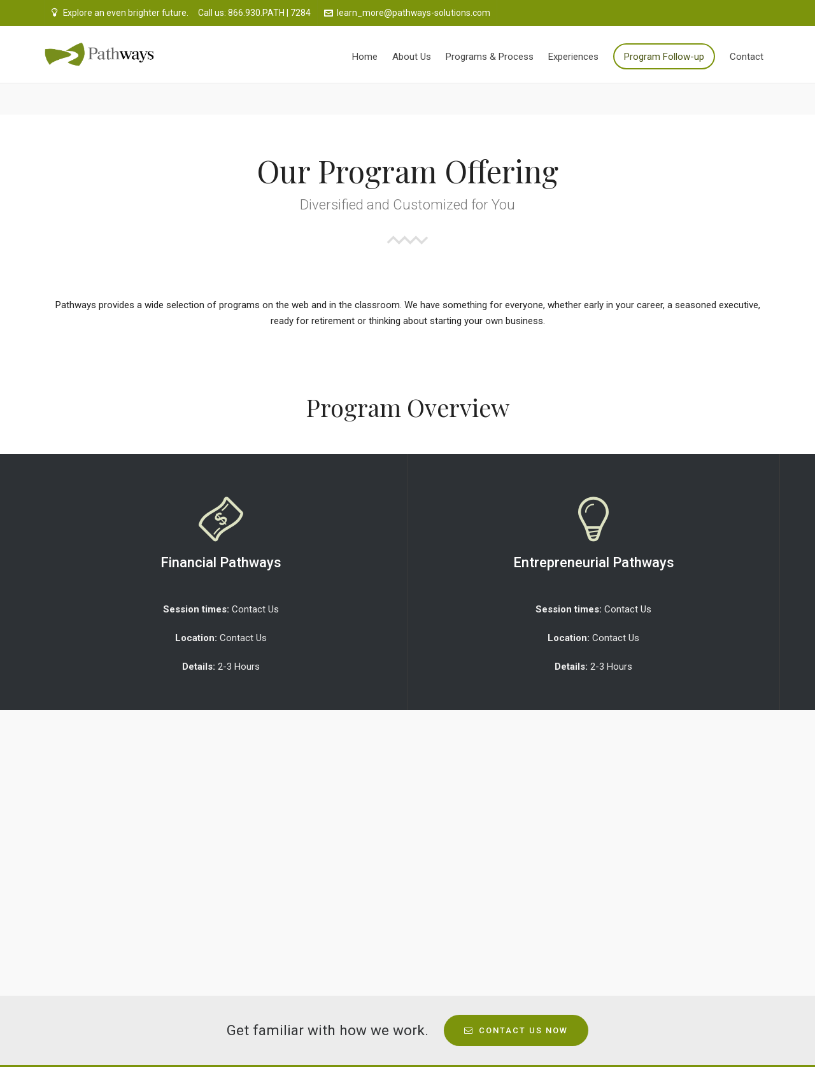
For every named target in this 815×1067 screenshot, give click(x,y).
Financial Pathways (220, 562)
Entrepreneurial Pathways (593, 562)
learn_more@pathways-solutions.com (407, 13)
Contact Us (255, 609)
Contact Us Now (516, 1030)
